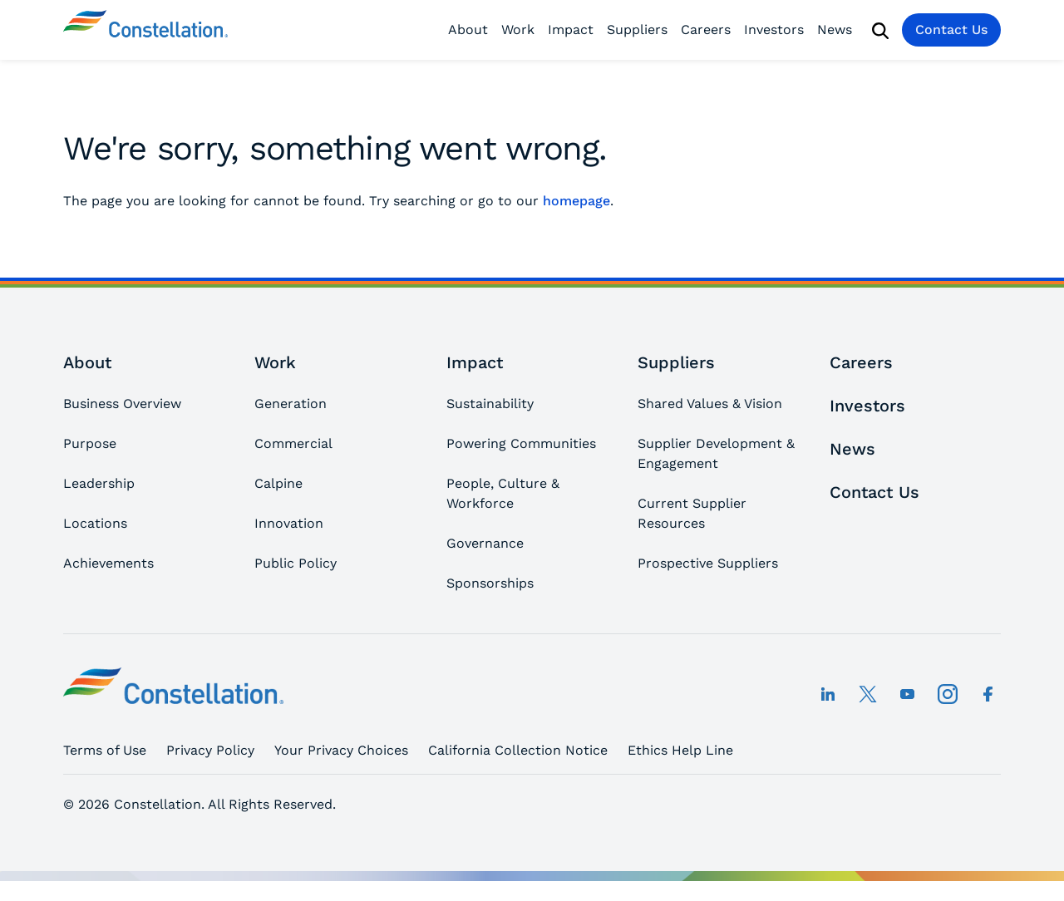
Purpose (89, 443)
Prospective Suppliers (708, 563)
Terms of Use (104, 750)
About (468, 29)
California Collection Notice (518, 750)
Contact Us (951, 29)
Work (517, 29)
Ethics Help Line (680, 750)
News (834, 29)
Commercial (293, 443)
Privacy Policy (210, 750)
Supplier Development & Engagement (716, 453)
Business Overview (122, 403)
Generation (290, 403)
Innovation (288, 523)
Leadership (99, 483)
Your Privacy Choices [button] (341, 750)
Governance (485, 543)
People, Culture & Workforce (502, 493)
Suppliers (637, 29)
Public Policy (295, 563)
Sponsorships (490, 583)
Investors (774, 29)
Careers (706, 29)
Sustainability (490, 403)
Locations (95, 523)
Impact (571, 29)
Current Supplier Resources (692, 513)
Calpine (278, 483)
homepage (576, 201)
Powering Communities (521, 443)
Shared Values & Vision (710, 403)
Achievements (108, 563)
